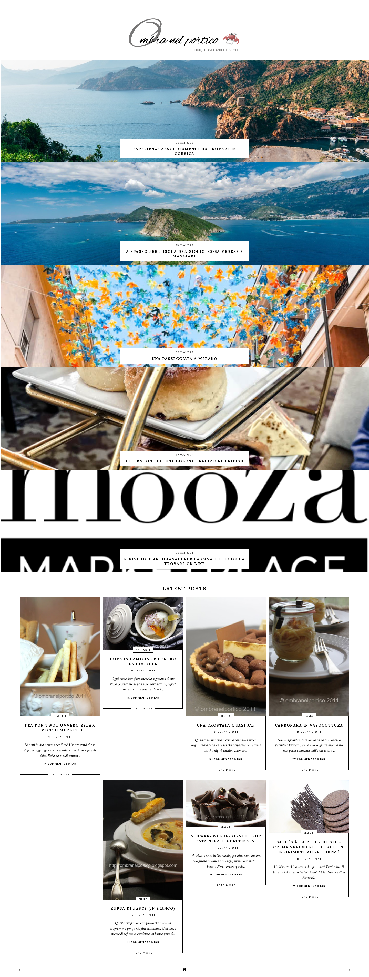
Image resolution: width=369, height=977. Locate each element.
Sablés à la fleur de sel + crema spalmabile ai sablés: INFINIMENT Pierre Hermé (309, 847)
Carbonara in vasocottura (309, 725)
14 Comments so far (142, 942)
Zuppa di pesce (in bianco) (143, 908)
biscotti (60, 716)
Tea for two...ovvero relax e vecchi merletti (60, 728)
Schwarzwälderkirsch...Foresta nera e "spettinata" (226, 838)
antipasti (143, 650)
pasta (309, 716)
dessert (226, 716)
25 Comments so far (225, 874)
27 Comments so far (308, 759)
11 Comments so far (59, 763)
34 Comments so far (225, 759)
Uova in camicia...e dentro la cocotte (143, 661)
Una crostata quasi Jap (226, 725)
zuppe (143, 899)
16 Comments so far (142, 697)
